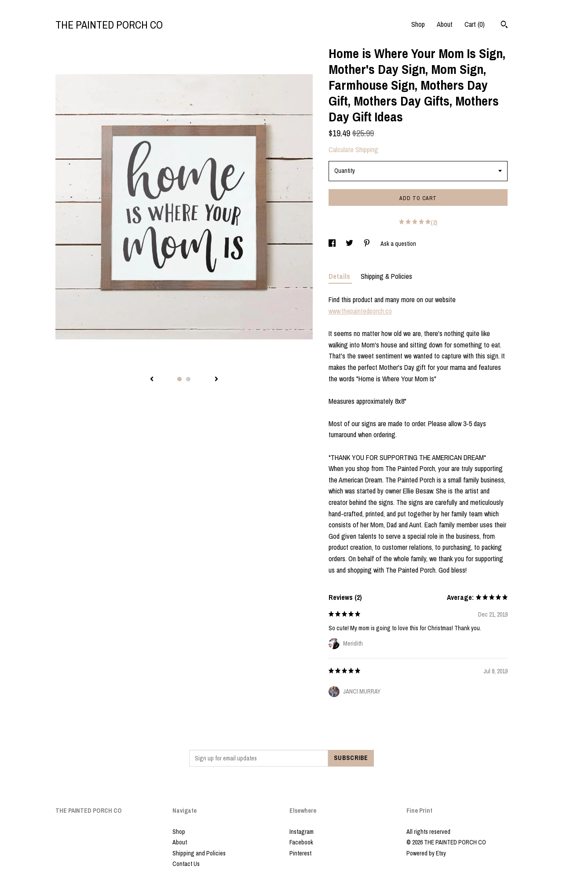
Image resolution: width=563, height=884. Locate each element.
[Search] (504, 25)
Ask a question (398, 244)
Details (340, 276)
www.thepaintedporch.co (360, 311)
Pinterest (300, 853)
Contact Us (186, 864)
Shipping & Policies (386, 276)
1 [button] (179, 379)
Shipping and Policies (199, 853)
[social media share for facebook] (333, 244)
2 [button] (188, 379)
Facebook (301, 842)
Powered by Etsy (426, 853)
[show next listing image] (216, 379)
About (445, 24)
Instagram (301, 832)
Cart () (474, 24)
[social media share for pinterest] (367, 244)
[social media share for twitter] (350, 244)
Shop (418, 24)
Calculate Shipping (353, 149)
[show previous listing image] (152, 379)
